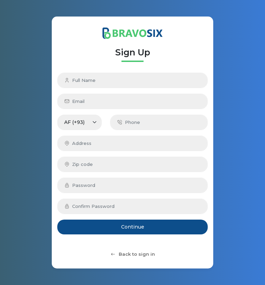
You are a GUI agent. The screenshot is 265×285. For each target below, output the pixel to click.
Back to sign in (132, 254)
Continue (132, 227)
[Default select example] (79, 122)
